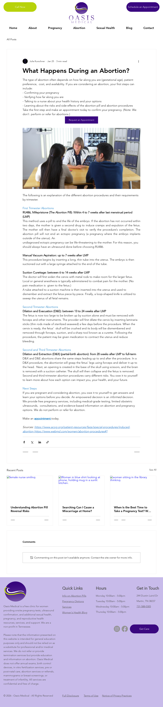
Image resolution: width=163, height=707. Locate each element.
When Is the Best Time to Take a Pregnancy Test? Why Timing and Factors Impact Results (132, 509)
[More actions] (138, 61)
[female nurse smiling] (30, 489)
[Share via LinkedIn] (39, 442)
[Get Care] (144, 628)
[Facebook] (125, 629)
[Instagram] (117, 629)
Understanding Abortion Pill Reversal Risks (29, 509)
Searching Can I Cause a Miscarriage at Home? (78, 509)
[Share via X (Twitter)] (31, 442)
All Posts (11, 39)
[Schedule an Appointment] (142, 7)
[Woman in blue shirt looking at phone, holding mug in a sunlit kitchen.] (82, 489)
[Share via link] (47, 442)
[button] (32, 28)
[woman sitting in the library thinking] (133, 489)
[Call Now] (20, 7)
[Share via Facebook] (24, 442)
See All (152, 469)
